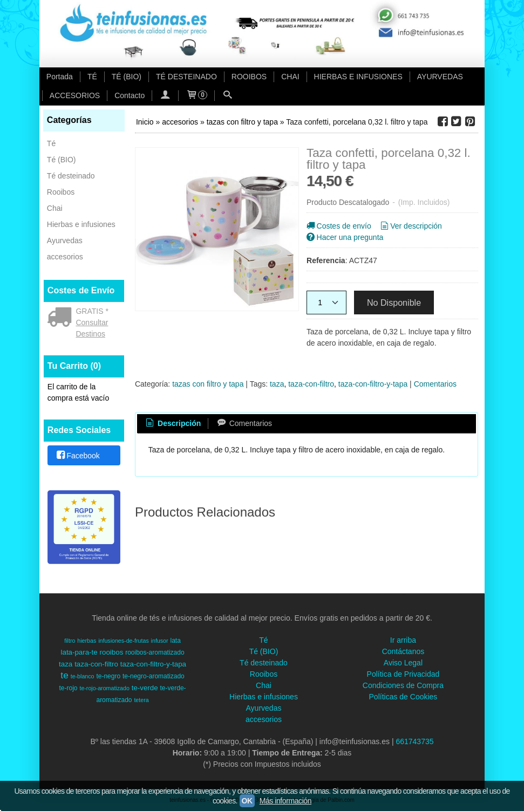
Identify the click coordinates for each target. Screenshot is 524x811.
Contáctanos (403, 651)
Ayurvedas (65, 240)
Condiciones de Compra (403, 685)
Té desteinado (71, 175)
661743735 (414, 741)
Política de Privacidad (403, 674)
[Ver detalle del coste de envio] (61, 318)
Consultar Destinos (92, 328)
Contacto (129, 95)
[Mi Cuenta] (165, 95)
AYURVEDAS (440, 76)
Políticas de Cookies (403, 696)
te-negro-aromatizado (154, 676)
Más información (285, 800)
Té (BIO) (61, 159)
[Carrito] (196, 95)
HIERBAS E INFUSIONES (358, 76)
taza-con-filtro (311, 384)
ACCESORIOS (75, 95)
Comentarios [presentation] (243, 423)
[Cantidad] (326, 302)
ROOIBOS (249, 76)
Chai (55, 208)
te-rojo (68, 688)
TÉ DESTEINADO (186, 76)
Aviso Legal (403, 662)
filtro (69, 640)
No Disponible (394, 302)
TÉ (92, 76)
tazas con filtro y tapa (207, 384)
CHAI (290, 76)
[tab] (173, 424)
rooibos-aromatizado (154, 652)
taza (277, 384)
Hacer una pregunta (344, 237)
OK (247, 800)
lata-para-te (79, 652)
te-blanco (82, 676)
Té (51, 143)
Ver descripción (410, 226)
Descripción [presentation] (172, 423)
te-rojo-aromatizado (104, 688)
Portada (59, 76)
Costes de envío (338, 226)
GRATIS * (92, 311)
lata (175, 640)
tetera (141, 700)
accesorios (65, 256)
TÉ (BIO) (126, 76)
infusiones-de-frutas (123, 640)
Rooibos (60, 192)
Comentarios (435, 384)
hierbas (86, 640)
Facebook (77, 455)
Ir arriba (403, 640)
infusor (159, 640)
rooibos (112, 652)
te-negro (108, 676)
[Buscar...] (227, 95)
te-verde (145, 688)
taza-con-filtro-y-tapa (372, 384)
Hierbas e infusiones (81, 224)
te (64, 675)
